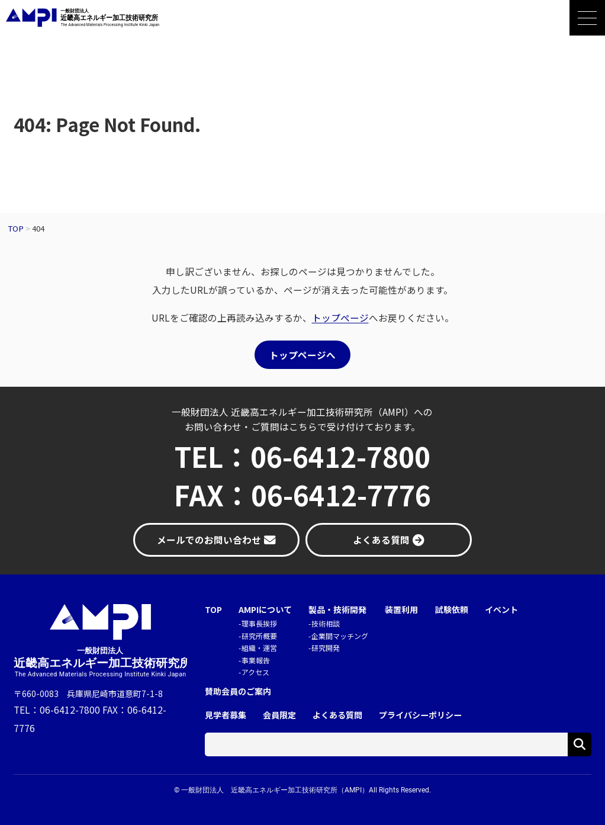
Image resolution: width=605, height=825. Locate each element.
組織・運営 (259, 648)
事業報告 (256, 660)
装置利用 (401, 609)
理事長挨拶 (259, 623)
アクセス (255, 672)
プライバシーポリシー (420, 715)
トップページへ (302, 354)
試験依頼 (451, 609)
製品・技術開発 (337, 609)
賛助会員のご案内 (238, 691)
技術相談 (325, 623)
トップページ (340, 317)
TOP (213, 609)
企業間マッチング (339, 636)
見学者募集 (225, 715)
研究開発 (325, 648)
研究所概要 (259, 636)
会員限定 (279, 715)
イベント (501, 609)
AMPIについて (265, 609)
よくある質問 (337, 715)
